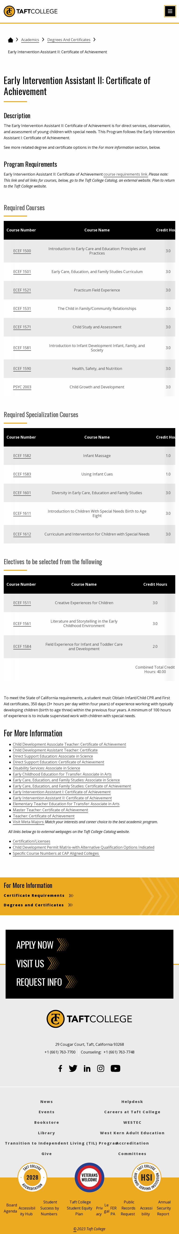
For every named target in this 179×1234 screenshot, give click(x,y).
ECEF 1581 (22, 347)
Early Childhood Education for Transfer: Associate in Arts (62, 774)
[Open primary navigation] (170, 11)
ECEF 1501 (22, 271)
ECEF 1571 (22, 327)
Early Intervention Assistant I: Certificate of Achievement (62, 791)
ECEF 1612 (22, 534)
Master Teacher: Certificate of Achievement (50, 809)
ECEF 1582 (22, 455)
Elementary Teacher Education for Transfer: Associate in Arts (66, 803)
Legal (106, 1208)
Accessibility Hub (27, 1211)
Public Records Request (128, 1207)
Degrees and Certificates (68, 39)
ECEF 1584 (22, 646)
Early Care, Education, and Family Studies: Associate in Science (66, 780)
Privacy (99, 1211)
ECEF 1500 (22, 250)
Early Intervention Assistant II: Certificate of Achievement (62, 798)
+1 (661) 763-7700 (60, 1052)
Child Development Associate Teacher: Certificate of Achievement (69, 744)
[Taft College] (89, 1019)
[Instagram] (100, 1069)
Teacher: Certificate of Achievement (44, 816)
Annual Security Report (164, 1207)
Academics (30, 39)
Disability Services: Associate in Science (46, 768)
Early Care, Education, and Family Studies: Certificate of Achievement (72, 786)
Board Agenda (10, 1208)
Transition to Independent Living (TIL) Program (62, 1143)
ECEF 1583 (22, 474)
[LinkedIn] (87, 1069)
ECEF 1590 (22, 368)
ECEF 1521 (22, 290)
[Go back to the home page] (10, 40)
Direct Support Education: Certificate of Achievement (58, 762)
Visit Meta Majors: (28, 821)
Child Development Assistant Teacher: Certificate (55, 750)
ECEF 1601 (22, 492)
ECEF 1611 (22, 513)
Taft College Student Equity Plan (79, 1207)
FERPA (113, 1211)
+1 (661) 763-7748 (118, 1052)
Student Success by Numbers (49, 1207)
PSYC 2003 (22, 387)
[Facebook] (60, 1069)
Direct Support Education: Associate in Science (53, 756)
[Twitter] (73, 1069)
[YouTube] (115, 1069)
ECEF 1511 (22, 602)
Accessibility (146, 1211)
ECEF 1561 (22, 623)
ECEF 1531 (22, 308)
